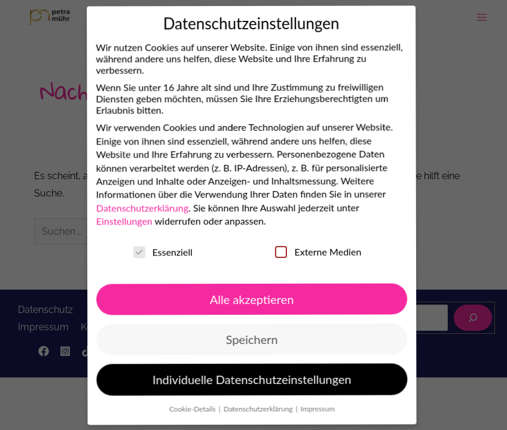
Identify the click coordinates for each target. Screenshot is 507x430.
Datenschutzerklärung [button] (247, 408)
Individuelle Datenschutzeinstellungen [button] (240, 379)
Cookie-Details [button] (181, 409)
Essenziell (149, 253)
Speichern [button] (239, 339)
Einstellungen (110, 223)
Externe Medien (304, 250)
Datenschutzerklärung (127, 209)
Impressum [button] (306, 407)
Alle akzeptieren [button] (238, 298)
